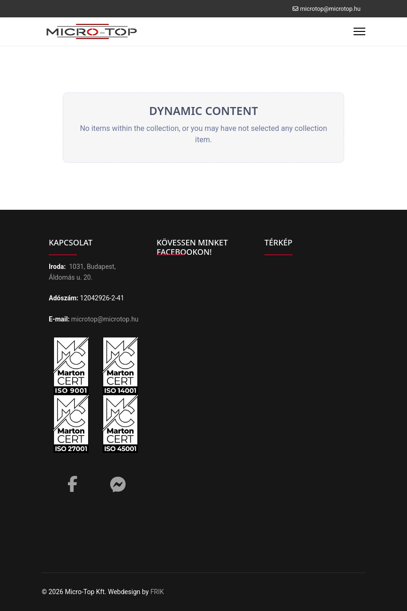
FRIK (157, 592)
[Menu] (359, 31)
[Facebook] (72, 481)
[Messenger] (117, 485)
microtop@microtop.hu (330, 8)
